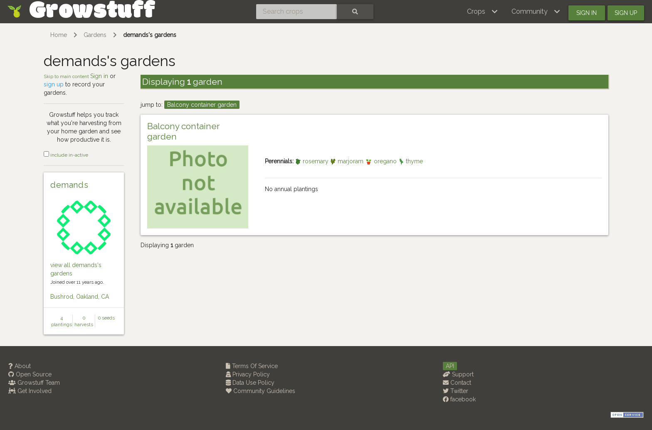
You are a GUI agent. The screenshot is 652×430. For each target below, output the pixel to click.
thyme (410, 161)
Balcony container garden (202, 104)
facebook (459, 399)
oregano (381, 161)
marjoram (347, 161)
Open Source (30, 374)
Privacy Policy (248, 374)
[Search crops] (296, 11)
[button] (482, 11)
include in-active (66, 155)
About (19, 366)
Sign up (626, 13)
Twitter (455, 391)
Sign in (586, 13)
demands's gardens (149, 35)
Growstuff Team (34, 382)
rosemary (312, 161)
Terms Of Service (252, 366)
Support (458, 374)
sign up (54, 84)
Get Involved (30, 391)
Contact (457, 382)
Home (58, 35)
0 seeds (106, 318)
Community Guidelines (260, 391)
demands (69, 185)
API (450, 366)
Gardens (95, 35)
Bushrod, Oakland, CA (79, 296)
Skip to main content (67, 76)
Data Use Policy (250, 382)
